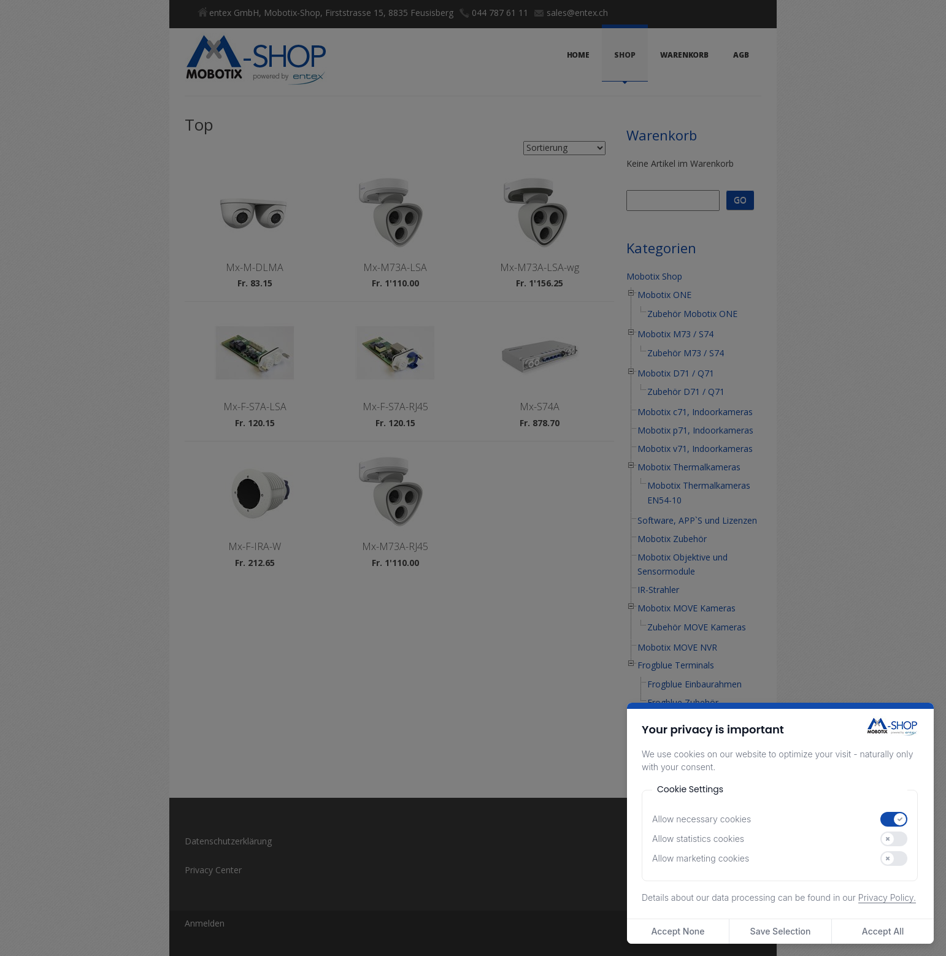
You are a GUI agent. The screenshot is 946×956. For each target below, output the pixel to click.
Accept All (883, 931)
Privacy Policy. (887, 897)
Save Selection (780, 931)
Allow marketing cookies (700, 858)
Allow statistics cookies (698, 838)
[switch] (893, 819)
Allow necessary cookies (701, 819)
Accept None (677, 931)
